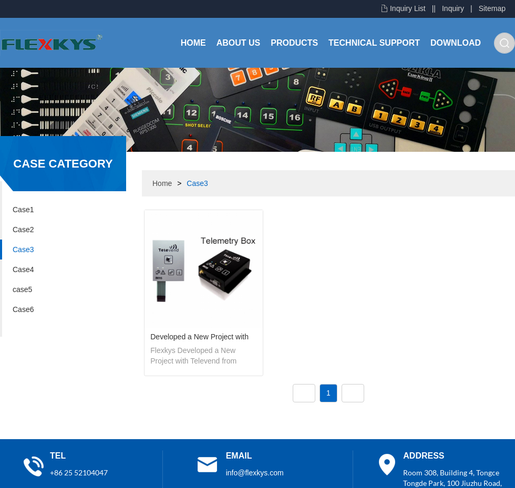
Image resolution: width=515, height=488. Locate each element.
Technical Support (374, 42)
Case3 (23, 249)
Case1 (23, 209)
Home (193, 42)
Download (455, 42)
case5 (22, 289)
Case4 (23, 269)
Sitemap (492, 8)
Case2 (23, 229)
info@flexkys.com (255, 473)
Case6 (23, 309)
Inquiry (453, 8)
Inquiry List (408, 8)
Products (294, 42)
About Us (239, 42)
